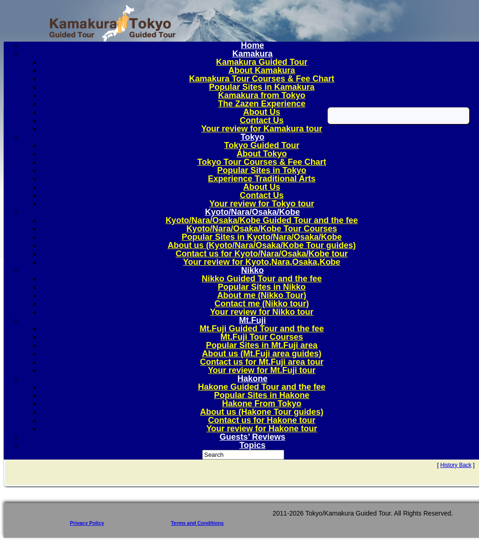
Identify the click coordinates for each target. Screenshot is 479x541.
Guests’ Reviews (252, 437)
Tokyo (253, 137)
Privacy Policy (87, 523)
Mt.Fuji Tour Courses (261, 337)
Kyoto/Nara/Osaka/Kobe (252, 212)
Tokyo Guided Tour (261, 145)
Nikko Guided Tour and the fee (262, 278)
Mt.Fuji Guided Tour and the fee (261, 328)
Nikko (252, 270)
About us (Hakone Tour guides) (261, 412)
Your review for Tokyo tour (261, 203)
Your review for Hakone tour (261, 428)
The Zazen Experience (261, 103)
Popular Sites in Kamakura (261, 87)
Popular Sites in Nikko (261, 287)
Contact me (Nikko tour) (261, 303)
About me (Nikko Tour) (261, 295)
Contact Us (262, 120)
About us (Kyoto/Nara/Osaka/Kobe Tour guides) (262, 245)
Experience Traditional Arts (261, 178)
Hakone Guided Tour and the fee (262, 387)
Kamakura (252, 53)
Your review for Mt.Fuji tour (262, 370)
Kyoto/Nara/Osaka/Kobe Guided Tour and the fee (262, 220)
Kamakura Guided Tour (262, 62)
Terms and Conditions (197, 523)
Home (252, 45)
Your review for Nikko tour (262, 312)
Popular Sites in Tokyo (261, 170)
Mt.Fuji (252, 320)
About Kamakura (261, 70)
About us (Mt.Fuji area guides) (261, 353)
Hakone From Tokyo (262, 403)
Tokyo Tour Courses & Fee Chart (261, 162)
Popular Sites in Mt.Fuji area (261, 345)
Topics (252, 445)
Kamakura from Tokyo (261, 95)
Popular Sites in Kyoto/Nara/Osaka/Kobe (261, 237)
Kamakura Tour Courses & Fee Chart (262, 78)
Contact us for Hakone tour (261, 420)
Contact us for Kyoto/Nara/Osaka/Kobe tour (261, 253)
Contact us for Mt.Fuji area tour (261, 362)
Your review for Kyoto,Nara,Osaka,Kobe (262, 262)
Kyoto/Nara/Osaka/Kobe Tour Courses (262, 228)
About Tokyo (261, 153)
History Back (455, 465)
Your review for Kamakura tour (262, 128)
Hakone (252, 378)
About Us (261, 112)
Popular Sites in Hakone (261, 395)
